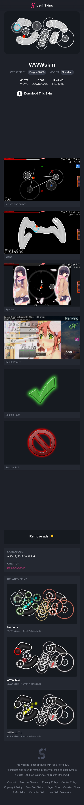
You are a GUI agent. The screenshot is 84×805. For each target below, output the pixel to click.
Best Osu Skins (34, 787)
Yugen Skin (53, 787)
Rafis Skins (19, 792)
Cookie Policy (69, 782)
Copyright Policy (13, 787)
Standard (67, 72)
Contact (11, 782)
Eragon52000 (37, 72)
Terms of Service (29, 782)
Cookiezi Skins (71, 787)
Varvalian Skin (37, 792)
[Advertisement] (27, 131)
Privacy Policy (50, 782)
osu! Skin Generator (60, 792)
